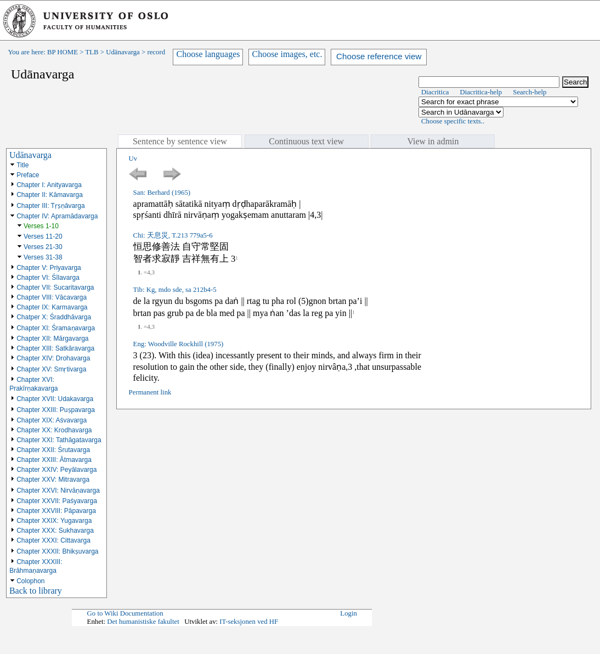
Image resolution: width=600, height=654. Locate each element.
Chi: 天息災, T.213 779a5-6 (173, 235)
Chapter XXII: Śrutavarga (53, 450)
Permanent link (150, 392)
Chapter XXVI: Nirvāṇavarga (58, 490)
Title (22, 165)
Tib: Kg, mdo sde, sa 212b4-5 (175, 290)
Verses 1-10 (41, 226)
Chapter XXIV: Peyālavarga (56, 469)
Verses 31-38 (43, 257)
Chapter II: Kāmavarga (49, 195)
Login (348, 613)
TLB (91, 52)
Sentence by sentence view (180, 141)
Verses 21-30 (43, 247)
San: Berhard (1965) (161, 192)
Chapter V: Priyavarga (48, 268)
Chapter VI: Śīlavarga (48, 277)
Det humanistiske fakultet (143, 621)
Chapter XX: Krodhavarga (54, 430)
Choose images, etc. (287, 54)
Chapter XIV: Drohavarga (53, 358)
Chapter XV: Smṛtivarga (51, 369)
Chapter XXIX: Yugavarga (54, 521)
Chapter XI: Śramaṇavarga (55, 328)
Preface (27, 175)
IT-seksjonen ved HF (248, 621)
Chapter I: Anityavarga (49, 185)
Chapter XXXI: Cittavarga (53, 540)
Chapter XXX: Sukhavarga (55, 530)
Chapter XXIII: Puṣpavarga (55, 410)
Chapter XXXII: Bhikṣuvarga (57, 551)
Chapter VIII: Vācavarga (51, 297)
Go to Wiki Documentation (125, 613)
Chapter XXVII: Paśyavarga (56, 501)
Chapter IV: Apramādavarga (57, 216)
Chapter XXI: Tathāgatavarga (58, 440)
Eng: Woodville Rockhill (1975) (178, 344)
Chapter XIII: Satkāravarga (55, 348)
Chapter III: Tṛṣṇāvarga (50, 206)
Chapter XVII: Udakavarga (54, 399)
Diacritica (435, 92)
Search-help (529, 92)
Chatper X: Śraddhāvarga (53, 317)
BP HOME (62, 52)
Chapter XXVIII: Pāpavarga (56, 511)
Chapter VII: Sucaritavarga (55, 287)
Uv (133, 158)
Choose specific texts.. (452, 121)
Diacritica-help (481, 92)
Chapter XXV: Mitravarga (52, 479)
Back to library (35, 590)
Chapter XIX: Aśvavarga (51, 420)
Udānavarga (123, 52)
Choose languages (208, 54)
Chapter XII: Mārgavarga (52, 338)
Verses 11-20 (43, 236)
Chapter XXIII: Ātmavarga (54, 460)
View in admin (433, 141)
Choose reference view (378, 56)
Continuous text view (306, 141)
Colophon (30, 581)
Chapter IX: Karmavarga (51, 307)
